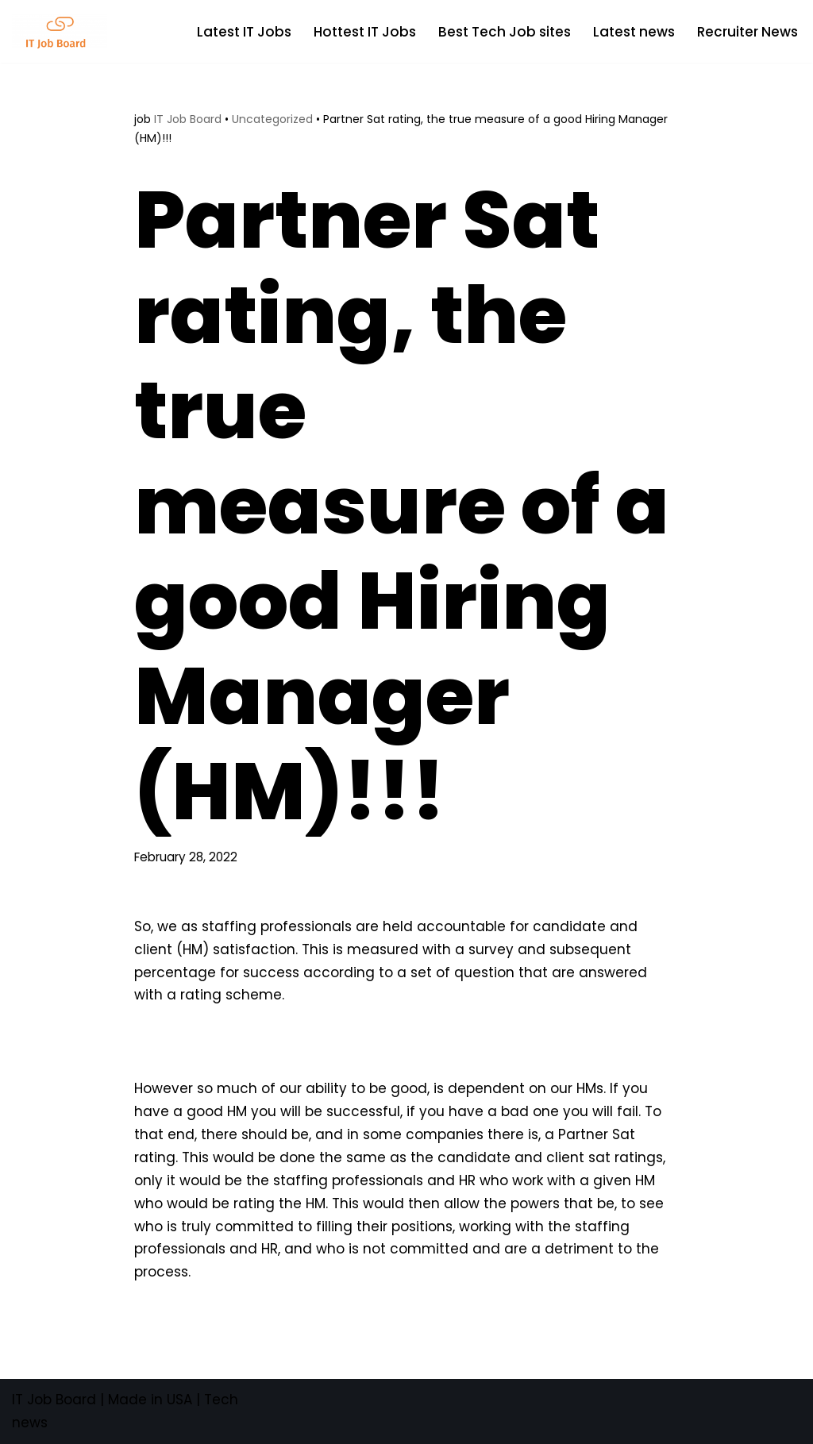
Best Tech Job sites (504, 31)
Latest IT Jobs (244, 31)
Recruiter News (747, 31)
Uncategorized (272, 119)
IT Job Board (188, 119)
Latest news (634, 31)
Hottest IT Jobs (365, 31)
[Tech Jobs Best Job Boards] (63, 31)
